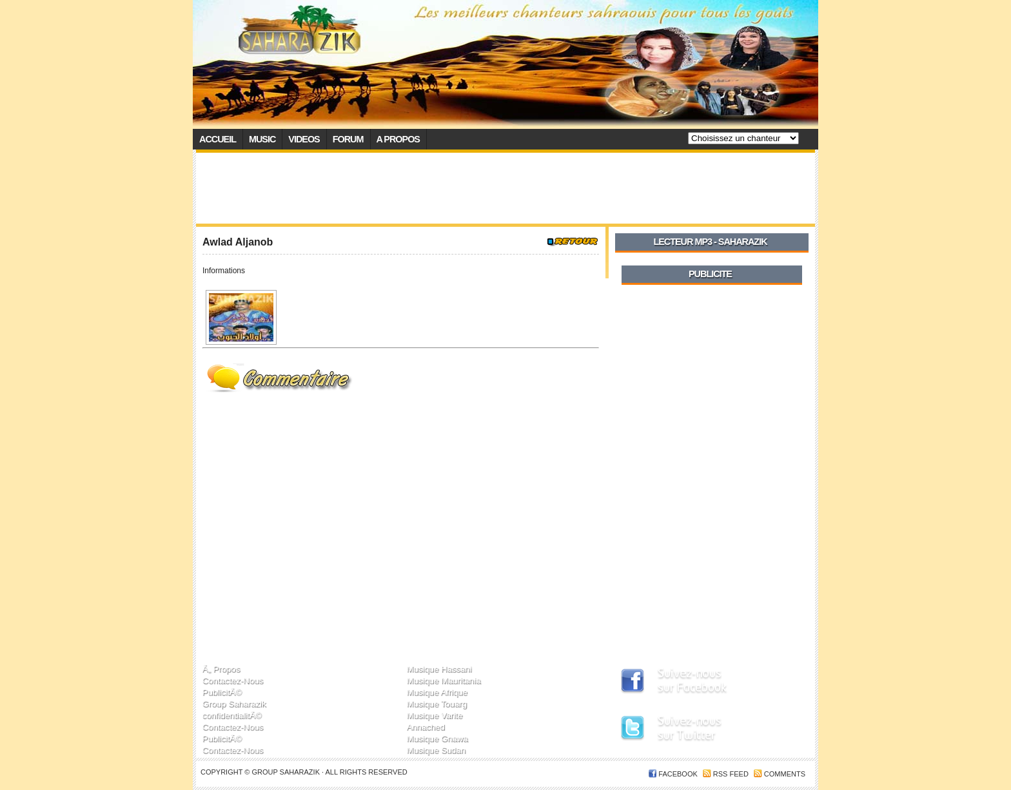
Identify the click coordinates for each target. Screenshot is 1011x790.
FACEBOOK (678, 774)
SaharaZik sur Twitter (702, 730)
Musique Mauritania (443, 680)
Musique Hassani (438, 668)
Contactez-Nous (233, 680)
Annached (425, 726)
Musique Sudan (436, 750)
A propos (398, 139)
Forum (348, 139)
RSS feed (731, 774)
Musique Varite (434, 715)
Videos (303, 139)
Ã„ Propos (221, 668)
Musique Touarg (436, 703)
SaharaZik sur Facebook (702, 682)
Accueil (217, 139)
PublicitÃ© (222, 692)
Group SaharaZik (286, 772)
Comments (784, 774)
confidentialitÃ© (232, 715)
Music (262, 139)
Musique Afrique (436, 692)
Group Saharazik (234, 703)
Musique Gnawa (436, 738)
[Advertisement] (505, 188)
